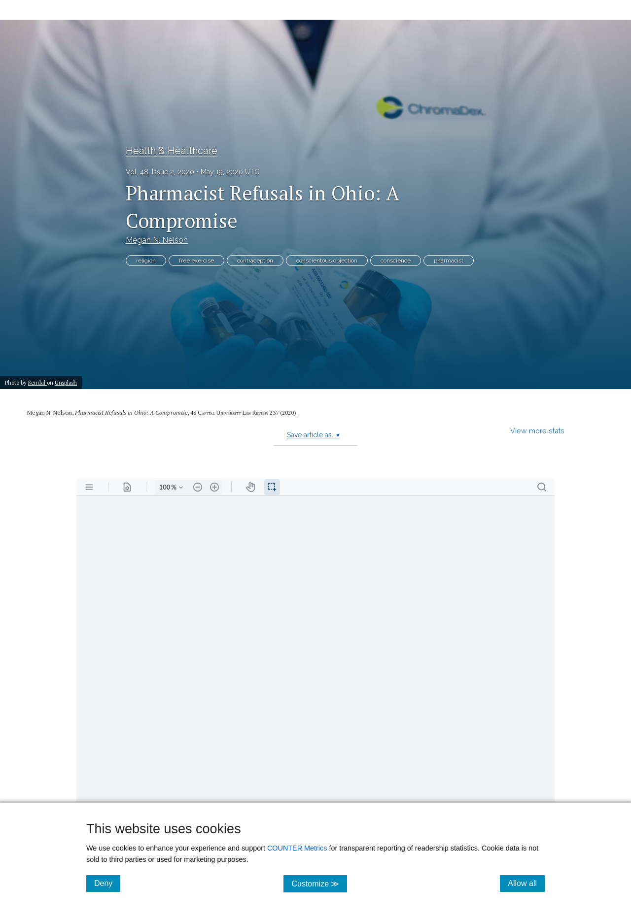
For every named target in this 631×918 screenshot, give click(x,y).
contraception (255, 260)
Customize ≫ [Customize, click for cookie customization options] (319, 883)
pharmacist (448, 260)
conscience (396, 260)
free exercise (196, 260)
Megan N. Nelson (157, 240)
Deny (107, 883)
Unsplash (66, 382)
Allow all (526, 883)
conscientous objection (326, 260)
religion (146, 260)
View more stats (537, 430)
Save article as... (313, 435)
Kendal (37, 382)
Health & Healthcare (171, 151)
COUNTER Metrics (297, 848)
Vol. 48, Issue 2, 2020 (160, 172)
